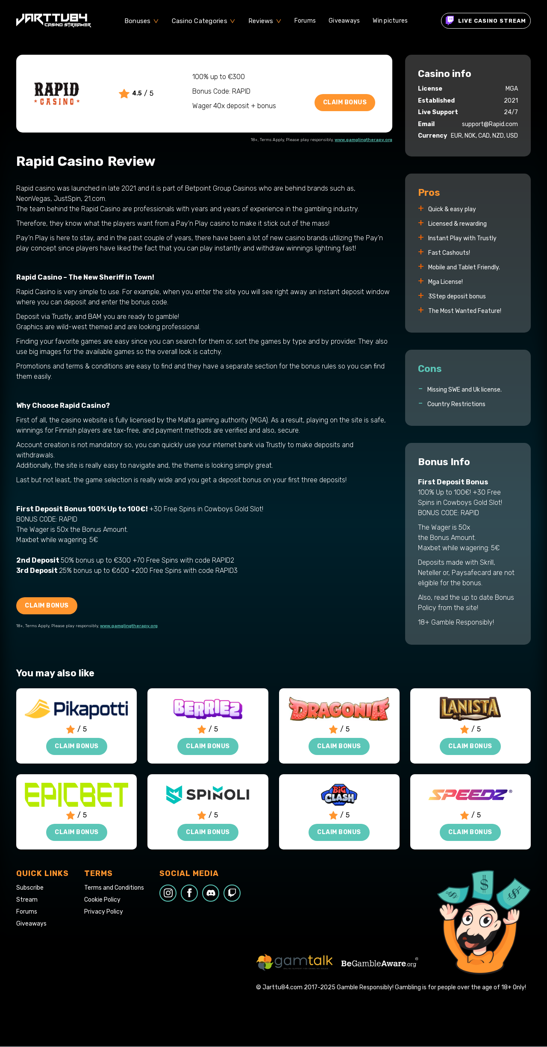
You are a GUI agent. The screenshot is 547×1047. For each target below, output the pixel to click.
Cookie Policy (102, 900)
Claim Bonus (345, 102)
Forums (305, 20)
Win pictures (390, 20)
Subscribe (30, 888)
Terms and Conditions (114, 888)
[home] (53, 21)
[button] (141, 21)
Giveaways (344, 20)
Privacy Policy (103, 911)
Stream (27, 900)
